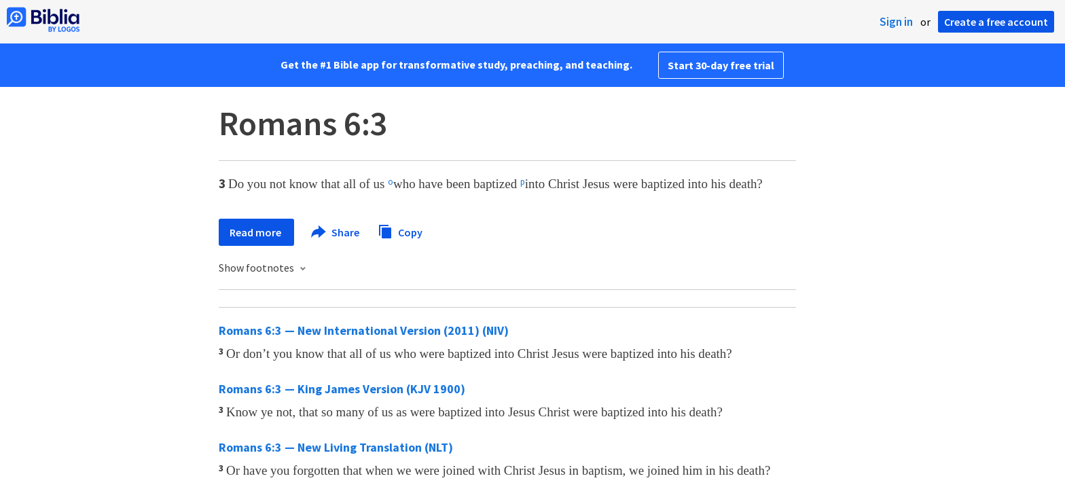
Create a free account (996, 22)
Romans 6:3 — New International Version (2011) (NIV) (364, 330)
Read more (256, 232)
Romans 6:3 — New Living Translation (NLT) (336, 447)
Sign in (896, 21)
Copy (400, 230)
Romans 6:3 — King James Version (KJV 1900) (342, 389)
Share (335, 232)
